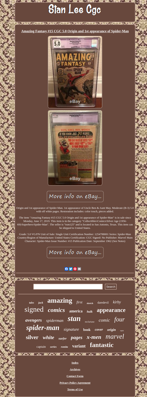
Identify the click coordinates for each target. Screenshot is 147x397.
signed (34, 309)
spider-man (42, 328)
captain (41, 346)
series (53, 346)
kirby (117, 302)
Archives (75, 369)
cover (99, 329)
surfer (62, 338)
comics (56, 310)
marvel (115, 336)
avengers (33, 320)
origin (111, 330)
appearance (111, 310)
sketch (90, 303)
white (48, 337)
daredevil (103, 302)
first (79, 302)
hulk (89, 311)
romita (64, 346)
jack (40, 302)
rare (122, 330)
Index (75, 362)
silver (32, 337)
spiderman (54, 320)
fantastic (101, 344)
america (76, 311)
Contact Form (75, 376)
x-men (94, 337)
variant (79, 346)
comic (104, 320)
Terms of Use (75, 389)
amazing (59, 300)
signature (71, 329)
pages (77, 337)
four (119, 319)
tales (31, 302)
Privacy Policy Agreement (75, 382)
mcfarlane (89, 321)
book (86, 330)
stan (74, 318)
